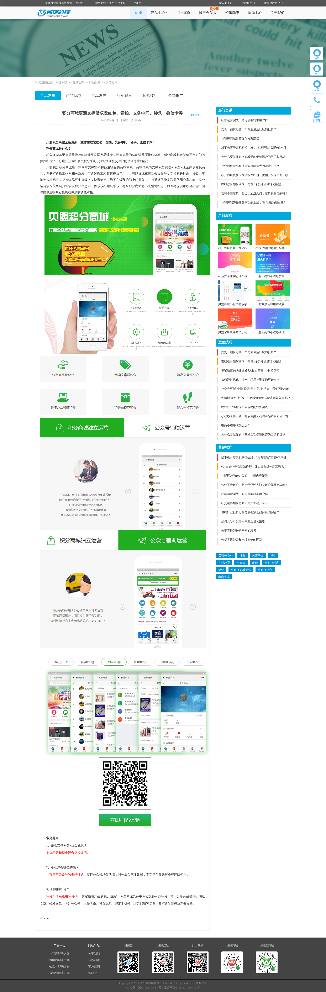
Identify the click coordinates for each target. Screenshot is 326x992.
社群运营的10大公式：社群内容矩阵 (244, 475)
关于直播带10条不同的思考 (238, 530)
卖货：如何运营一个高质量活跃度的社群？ (249, 129)
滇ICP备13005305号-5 (151, 987)
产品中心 (159, 13)
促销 (221, 569)
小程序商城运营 (241, 569)
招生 (273, 555)
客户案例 (94, 966)
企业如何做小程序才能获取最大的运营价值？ (250, 166)
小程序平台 (248, 3)
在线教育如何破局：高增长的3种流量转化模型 (251, 184)
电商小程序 (271, 562)
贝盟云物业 (225, 555)
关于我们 (277, 13)
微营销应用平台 (273, 3)
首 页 (138, 13)
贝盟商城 (197, 945)
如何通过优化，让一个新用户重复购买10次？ (250, 379)
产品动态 (73, 96)
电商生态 (224, 577)
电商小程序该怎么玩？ (235, 425)
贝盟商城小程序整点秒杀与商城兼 (240, 304)
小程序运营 (265, 569)
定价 (255, 562)
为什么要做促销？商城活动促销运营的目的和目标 (253, 156)
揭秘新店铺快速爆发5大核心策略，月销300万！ (251, 370)
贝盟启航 (163, 945)
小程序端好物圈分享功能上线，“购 (278, 248)
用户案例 (183, 13)
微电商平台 (226, 3)
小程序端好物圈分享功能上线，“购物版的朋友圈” (253, 202)
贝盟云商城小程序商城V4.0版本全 (277, 332)
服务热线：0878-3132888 (110, 3)
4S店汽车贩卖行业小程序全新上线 (240, 276)
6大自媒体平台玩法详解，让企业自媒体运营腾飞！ (254, 466)
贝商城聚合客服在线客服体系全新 (277, 304)
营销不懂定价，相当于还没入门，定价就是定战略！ (254, 193)
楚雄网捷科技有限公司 (159, 983)
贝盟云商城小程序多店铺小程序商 (277, 276)
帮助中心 (255, 13)
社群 (242, 555)
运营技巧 (150, 96)
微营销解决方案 (59, 973)
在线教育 (224, 562)
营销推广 (175, 96)
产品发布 (95, 82)
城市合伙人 (208, 13)
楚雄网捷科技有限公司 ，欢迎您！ (65, 3)
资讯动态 (232, 13)
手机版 (137, 3)
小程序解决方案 (59, 953)
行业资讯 (124, 96)
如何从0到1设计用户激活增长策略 (243, 521)
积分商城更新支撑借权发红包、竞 (240, 248)
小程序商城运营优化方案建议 (240, 138)
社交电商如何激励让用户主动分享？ (244, 503)
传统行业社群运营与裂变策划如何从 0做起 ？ (250, 512)
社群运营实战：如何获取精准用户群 (244, 120)
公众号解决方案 (59, 966)
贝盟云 (128, 945)
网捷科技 (61, 82)
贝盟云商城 (266, 945)
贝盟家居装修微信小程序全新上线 (240, 332)
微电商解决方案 (59, 960)
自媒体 (241, 562)
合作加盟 (94, 960)
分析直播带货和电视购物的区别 (241, 539)
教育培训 (258, 555)
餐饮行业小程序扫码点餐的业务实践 (244, 407)
